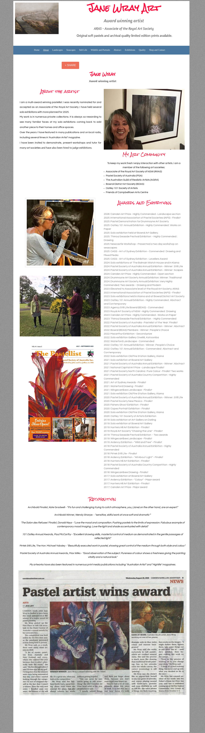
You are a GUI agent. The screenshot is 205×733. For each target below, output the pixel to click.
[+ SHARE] (70, 65)
